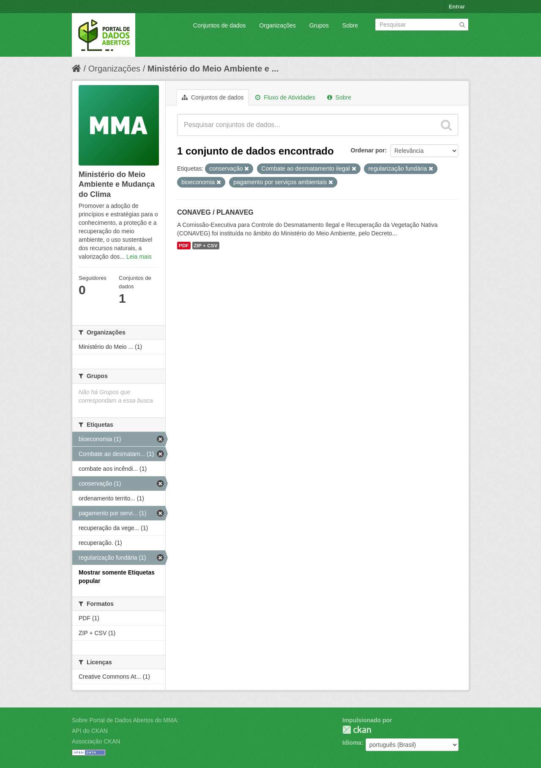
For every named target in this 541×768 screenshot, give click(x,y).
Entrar (457, 6)
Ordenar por (368, 150)
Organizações (277, 25)
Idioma (351, 742)
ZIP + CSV (206, 246)
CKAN (356, 729)
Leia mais (139, 256)
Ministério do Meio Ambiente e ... (213, 68)
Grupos (319, 25)
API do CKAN (90, 730)
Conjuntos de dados (219, 25)
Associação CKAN (96, 741)
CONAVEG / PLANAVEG (215, 212)
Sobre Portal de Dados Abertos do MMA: (125, 720)
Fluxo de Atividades (285, 97)
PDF (184, 246)
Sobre (350, 25)
